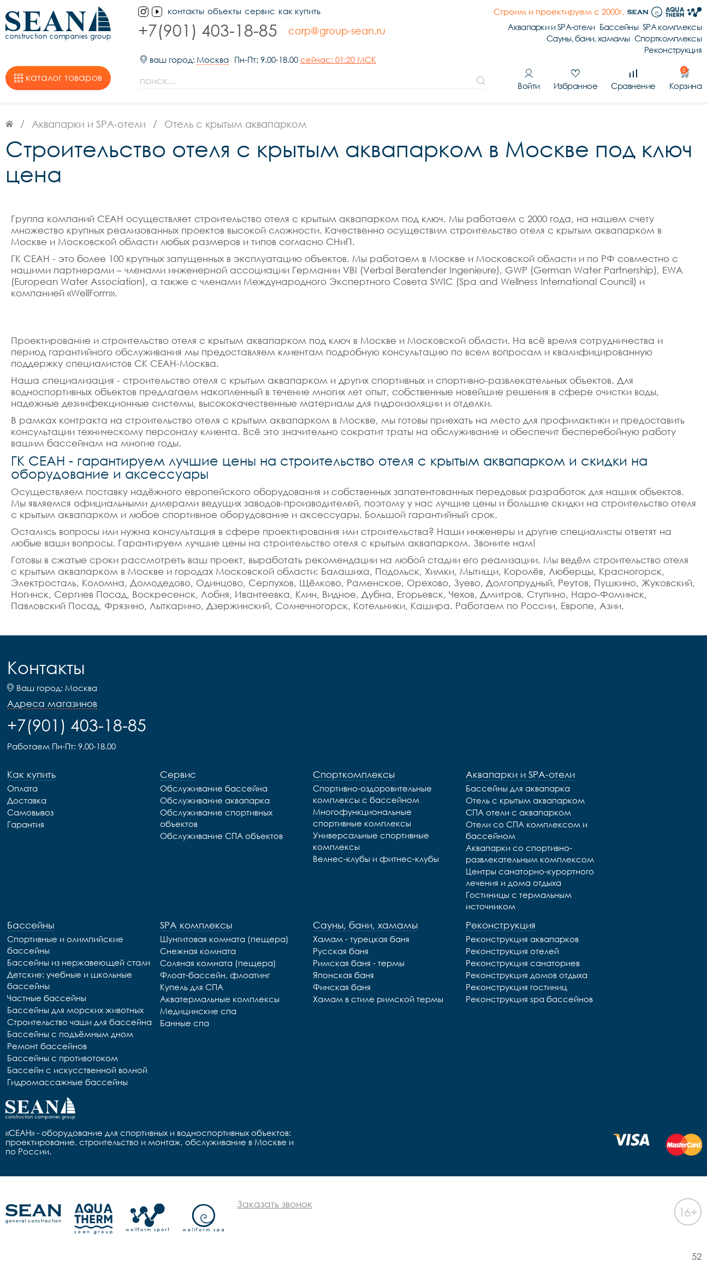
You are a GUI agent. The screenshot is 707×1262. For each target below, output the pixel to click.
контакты (186, 11)
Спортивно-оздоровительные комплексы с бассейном (372, 794)
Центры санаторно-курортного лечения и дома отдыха (530, 877)
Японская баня (343, 975)
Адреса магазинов (52, 703)
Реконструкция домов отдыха (526, 975)
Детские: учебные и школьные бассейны (69, 980)
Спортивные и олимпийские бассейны (65, 944)
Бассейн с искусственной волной (77, 1070)
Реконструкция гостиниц (516, 987)
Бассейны (618, 27)
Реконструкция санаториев (523, 963)
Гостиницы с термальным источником (519, 900)
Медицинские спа (198, 1011)
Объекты (224, 11)
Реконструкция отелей (512, 951)
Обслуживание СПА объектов (221, 836)
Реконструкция (673, 50)
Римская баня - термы (359, 963)
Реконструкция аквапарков (522, 939)
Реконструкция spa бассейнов (529, 999)
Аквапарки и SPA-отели (551, 27)
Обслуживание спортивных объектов (216, 818)
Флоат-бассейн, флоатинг (215, 975)
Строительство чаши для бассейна (79, 1022)
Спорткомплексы (668, 38)
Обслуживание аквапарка (215, 800)
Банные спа (184, 1023)
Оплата (22, 788)
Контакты (46, 667)
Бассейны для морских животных (75, 1010)
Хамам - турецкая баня (361, 939)
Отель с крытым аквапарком (525, 800)
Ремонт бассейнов (47, 1046)
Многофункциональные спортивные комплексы (362, 817)
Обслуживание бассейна (214, 788)
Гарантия (25, 824)
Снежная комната (198, 951)
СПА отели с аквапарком (518, 812)
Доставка (26, 800)
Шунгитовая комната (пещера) (224, 939)
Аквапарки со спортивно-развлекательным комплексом (530, 853)
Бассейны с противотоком (62, 1058)
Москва (213, 59)
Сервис (260, 11)
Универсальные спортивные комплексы (371, 841)
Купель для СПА (191, 987)
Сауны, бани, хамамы (588, 38)
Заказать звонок (274, 1204)
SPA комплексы (672, 27)
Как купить (299, 11)
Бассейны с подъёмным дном (70, 1034)
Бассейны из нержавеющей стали (78, 962)
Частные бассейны (46, 998)
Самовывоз (30, 812)
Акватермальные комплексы (220, 999)
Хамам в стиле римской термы (378, 999)
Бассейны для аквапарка (518, 788)
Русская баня (341, 951)
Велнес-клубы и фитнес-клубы (376, 859)
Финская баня (342, 987)
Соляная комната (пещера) (218, 963)
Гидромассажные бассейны (67, 1082)
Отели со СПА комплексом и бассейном (526, 830)
